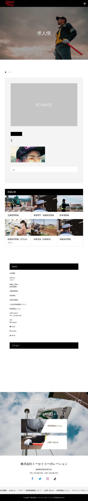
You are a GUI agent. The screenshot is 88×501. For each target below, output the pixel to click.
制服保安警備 (65, 239)
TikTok (12, 335)
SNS (11, 320)
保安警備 (12, 295)
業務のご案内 (14, 284)
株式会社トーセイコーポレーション (44, 463)
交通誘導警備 (13, 215)
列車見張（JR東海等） (43, 239)
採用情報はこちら (15, 309)
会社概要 (12, 273)
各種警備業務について (34, 490)
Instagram (13, 322)
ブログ (12, 280)
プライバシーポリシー (80, 490)
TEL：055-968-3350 (15, 315)
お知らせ (12, 277)
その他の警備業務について (18, 304)
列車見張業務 (14, 300)
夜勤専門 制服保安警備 (44, 215)
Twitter (12, 326)
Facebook (13, 331)
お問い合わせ (14, 313)
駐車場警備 (64, 215)
